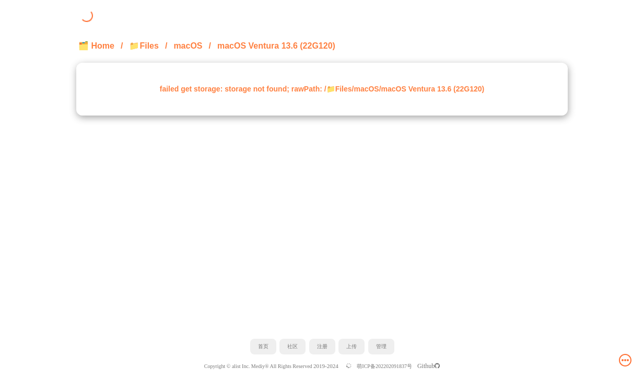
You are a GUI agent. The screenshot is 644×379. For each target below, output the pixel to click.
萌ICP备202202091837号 (384, 366)
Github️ (428, 366)
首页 (263, 346)
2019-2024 (326, 366)
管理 (381, 346)
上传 (351, 346)
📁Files (143, 45)
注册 (322, 346)
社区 (292, 346)
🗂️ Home (96, 45)
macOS (187, 45)
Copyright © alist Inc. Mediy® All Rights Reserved (258, 366)
